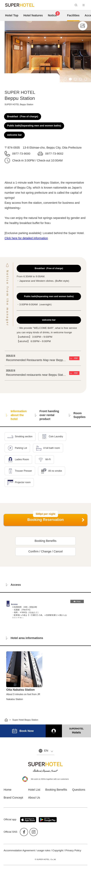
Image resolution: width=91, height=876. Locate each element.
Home (7, 789)
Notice (54, 15)
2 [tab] (70, 79)
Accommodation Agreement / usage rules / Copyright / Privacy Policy (42, 850)
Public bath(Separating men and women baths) (34, 125)
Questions (78, 789)
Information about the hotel (16, 415)
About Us (34, 797)
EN (46, 750)
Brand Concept (13, 797)
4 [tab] (80, 79)
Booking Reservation (45, 519)
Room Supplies (77, 415)
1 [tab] (65, 79)
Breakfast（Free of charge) (22, 116)
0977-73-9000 (21, 153)
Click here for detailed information (26, 238)
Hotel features (33, 15)
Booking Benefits (45, 540)
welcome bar (14, 135)
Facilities (73, 15)
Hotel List (34, 789)
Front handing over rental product (47, 415)
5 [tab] (85, 79)
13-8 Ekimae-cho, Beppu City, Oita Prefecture (52, 147)
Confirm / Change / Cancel (45, 551)
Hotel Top (11, 15)
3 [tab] (75, 79)
